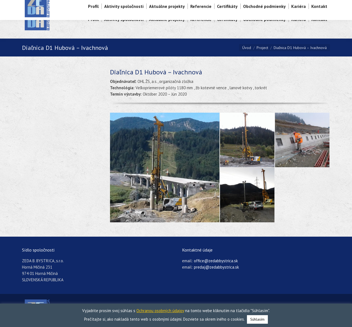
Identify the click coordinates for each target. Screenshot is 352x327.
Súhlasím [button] (257, 319)
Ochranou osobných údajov (160, 310)
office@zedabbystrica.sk (216, 260)
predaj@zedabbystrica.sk (216, 267)
